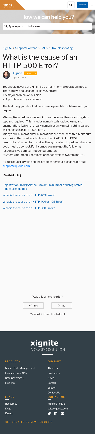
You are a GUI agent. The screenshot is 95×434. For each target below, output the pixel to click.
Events (9, 413)
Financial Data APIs (16, 373)
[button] (23, 377)
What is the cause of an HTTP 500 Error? (29, 208)
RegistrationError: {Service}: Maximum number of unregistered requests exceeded (43, 186)
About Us (53, 368)
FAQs (44, 48)
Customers (54, 373)
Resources (11, 403)
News (51, 377)
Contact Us (54, 392)
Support (52, 387)
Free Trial (82, 5)
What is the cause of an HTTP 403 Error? (28, 195)
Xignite (7, 48)
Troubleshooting (62, 48)
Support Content (26, 48)
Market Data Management (20, 368)
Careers (52, 382)
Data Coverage (13, 377)
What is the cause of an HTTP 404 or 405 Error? (33, 201)
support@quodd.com (16, 166)
